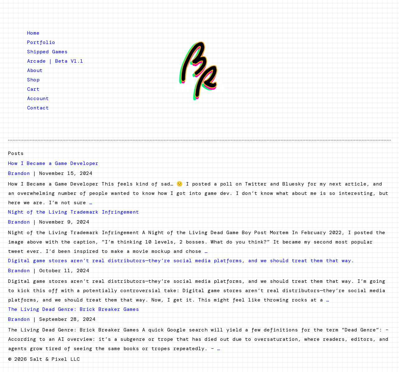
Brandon (19, 173)
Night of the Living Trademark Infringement (73, 212)
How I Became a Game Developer (53, 163)
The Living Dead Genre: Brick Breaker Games (73, 309)
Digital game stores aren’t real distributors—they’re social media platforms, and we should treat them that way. (181, 260)
